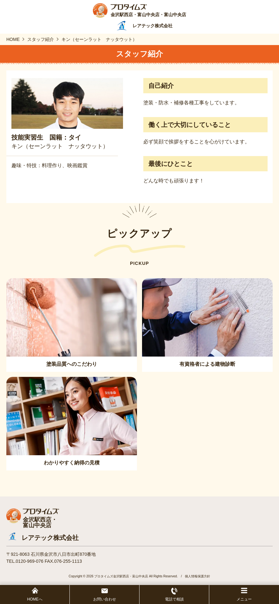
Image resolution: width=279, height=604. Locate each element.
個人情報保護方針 (197, 576)
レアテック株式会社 (50, 537)
